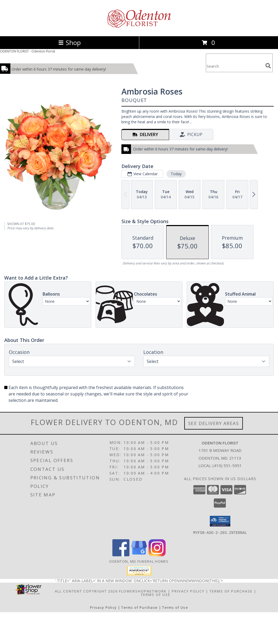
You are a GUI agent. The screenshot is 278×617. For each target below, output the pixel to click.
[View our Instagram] (157, 554)
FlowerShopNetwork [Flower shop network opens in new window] (143, 591)
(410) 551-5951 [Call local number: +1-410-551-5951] (227, 465)
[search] (268, 66)
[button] (220, 521)
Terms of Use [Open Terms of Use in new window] (155, 594)
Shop (69, 42)
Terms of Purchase (139, 607)
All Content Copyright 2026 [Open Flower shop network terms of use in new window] (86, 591)
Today (176, 173)
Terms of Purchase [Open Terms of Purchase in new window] (231, 591)
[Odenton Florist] (139, 28)
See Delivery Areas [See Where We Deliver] (213, 423)
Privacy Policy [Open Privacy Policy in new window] (188, 591)
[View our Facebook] (120, 554)
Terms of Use (175, 607)
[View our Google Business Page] (139, 554)
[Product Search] (234, 66)
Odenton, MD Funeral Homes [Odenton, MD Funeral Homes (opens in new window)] (139, 561)
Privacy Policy (103, 607)
